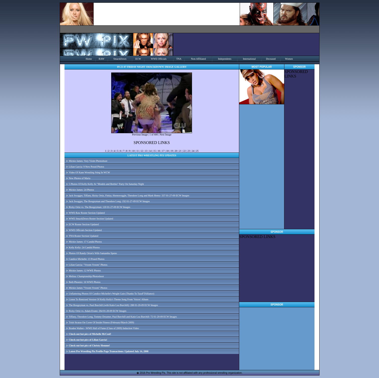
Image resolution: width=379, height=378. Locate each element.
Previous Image (140, 134)
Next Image (165, 134)
